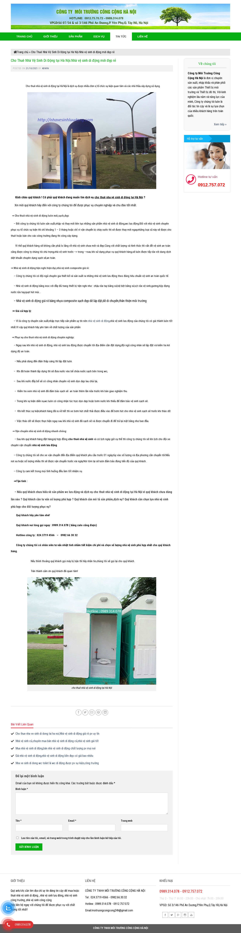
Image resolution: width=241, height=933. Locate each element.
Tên (18, 820)
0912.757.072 (211, 184)
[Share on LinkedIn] (105, 712)
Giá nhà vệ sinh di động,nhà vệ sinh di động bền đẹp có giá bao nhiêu (54, 755)
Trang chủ (22, 52)
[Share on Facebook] (79, 712)
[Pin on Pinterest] (98, 712)
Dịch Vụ (99, 36)
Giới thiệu (50, 36)
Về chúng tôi (207, 64)
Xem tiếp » (220, 124)
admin (45, 68)
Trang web (126, 820)
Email (72, 820)
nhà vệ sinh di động (99, 321)
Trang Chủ (24, 36)
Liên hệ (142, 36)
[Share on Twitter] (85, 712)
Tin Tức (121, 36)
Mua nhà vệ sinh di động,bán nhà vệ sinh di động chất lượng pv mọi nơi (55, 748)
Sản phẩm (75, 36)
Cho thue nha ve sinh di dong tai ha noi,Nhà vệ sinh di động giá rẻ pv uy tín (57, 733)
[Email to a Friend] (92, 712)
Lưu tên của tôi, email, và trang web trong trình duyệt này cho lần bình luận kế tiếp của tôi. (71, 838)
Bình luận (21, 789)
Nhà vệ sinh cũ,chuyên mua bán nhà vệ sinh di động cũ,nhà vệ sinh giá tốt (57, 741)
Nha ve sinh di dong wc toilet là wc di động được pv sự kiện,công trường (57, 763)
